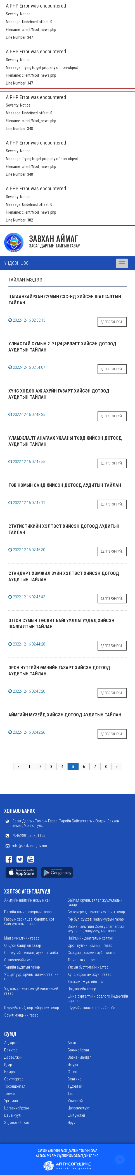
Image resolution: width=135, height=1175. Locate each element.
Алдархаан (13, 1043)
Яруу (71, 1122)
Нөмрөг (10, 1072)
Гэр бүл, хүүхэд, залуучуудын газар (96, 919)
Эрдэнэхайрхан (16, 1122)
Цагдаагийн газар (82, 989)
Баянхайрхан (78, 1050)
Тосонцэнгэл (14, 1086)
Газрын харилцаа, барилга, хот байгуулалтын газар (29, 921)
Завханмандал (79, 1057)
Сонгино (75, 1079)
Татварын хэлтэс (81, 960)
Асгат (72, 1043)
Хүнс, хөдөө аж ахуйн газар (90, 974)
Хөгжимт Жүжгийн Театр (87, 981)
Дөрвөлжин (13, 1057)
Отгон (72, 1072)
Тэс (70, 1093)
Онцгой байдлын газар (22, 945)
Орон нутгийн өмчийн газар (90, 945)
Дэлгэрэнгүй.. (112, 322)
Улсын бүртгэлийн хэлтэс (88, 967)
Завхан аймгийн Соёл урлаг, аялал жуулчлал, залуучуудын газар (96, 928)
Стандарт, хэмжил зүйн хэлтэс (92, 952)
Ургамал (11, 1101)
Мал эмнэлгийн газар (21, 938)
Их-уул (73, 1064)
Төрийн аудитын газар (22, 967)
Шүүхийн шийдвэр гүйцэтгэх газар (31, 1008)
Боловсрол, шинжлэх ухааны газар (96, 912)
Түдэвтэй (75, 1086)
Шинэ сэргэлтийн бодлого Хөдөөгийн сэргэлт (98, 998)
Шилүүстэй (76, 1115)
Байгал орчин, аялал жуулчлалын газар (95, 902)
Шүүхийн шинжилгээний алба (91, 1008)
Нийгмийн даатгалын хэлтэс (90, 938)
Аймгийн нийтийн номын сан (27, 900)
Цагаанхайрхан (16, 1108)
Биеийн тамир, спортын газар (28, 912)
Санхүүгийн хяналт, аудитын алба (31, 952)
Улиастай (75, 1101)
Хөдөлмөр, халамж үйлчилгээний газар (31, 991)
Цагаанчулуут (78, 1108)
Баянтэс (10, 1050)
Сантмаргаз (13, 1079)
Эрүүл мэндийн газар (21, 1015)
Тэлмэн (10, 1093)
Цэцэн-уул (12, 1115)
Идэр (8, 1064)
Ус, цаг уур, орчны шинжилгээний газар (31, 976)
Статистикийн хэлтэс (20, 960)
